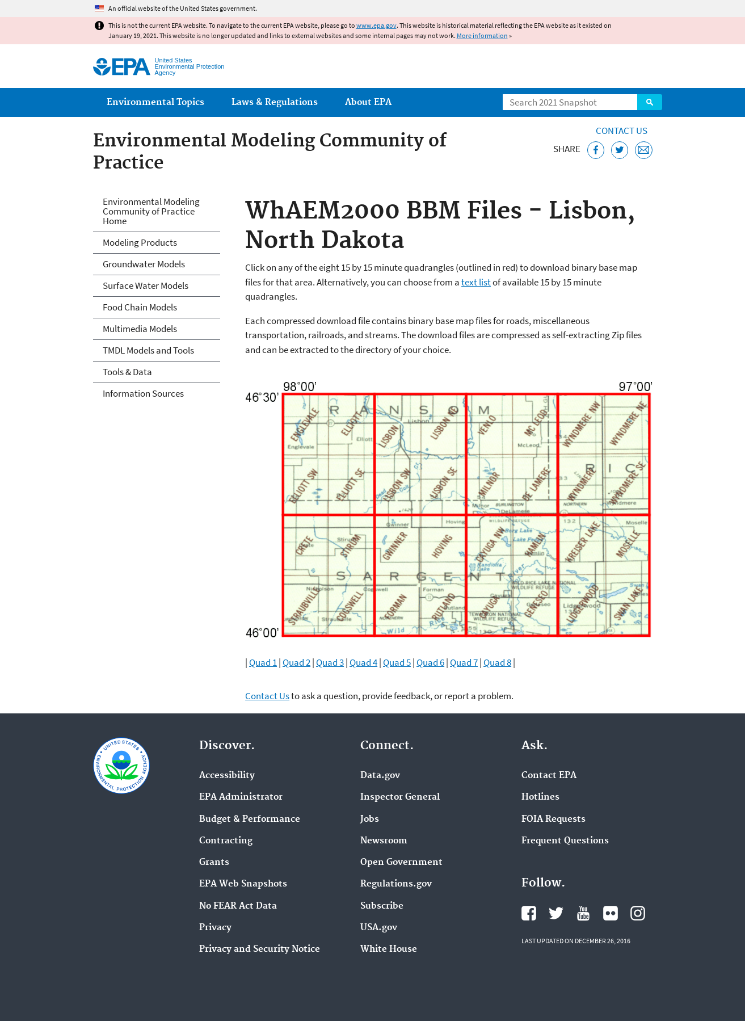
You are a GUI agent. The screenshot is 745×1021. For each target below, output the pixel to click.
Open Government (401, 863)
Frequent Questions (565, 841)
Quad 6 (430, 662)
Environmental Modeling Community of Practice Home (151, 211)
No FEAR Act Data (238, 906)
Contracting (225, 841)
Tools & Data (127, 371)
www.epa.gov (376, 25)
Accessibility (227, 776)
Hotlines (540, 797)
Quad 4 (363, 662)
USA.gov (378, 928)
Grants (214, 863)
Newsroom (383, 841)
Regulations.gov (396, 884)
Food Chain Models (140, 307)
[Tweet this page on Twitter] (620, 150)
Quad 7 (464, 662)
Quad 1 (263, 662)
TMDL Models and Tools (148, 350)
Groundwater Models (144, 264)
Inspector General (400, 797)
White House (388, 949)
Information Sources (143, 393)
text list (476, 282)
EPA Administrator (241, 797)
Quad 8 (497, 662)
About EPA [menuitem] (368, 102)
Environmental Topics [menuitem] (155, 102)
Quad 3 (330, 662)
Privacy (215, 928)
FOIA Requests (553, 819)
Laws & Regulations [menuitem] (275, 102)
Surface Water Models (145, 285)
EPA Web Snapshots (243, 884)
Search (649, 102)
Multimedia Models (140, 328)
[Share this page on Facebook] (596, 150)
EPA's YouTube (583, 913)
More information (482, 35)
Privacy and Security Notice (259, 949)
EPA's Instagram (637, 913)
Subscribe (381, 906)
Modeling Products (140, 242)
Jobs (369, 819)
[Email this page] (644, 150)
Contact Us (621, 130)
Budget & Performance (249, 819)
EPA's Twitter (556, 913)
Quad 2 (296, 662)
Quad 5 (397, 662)
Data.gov (380, 776)
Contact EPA (548, 776)
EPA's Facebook (528, 913)
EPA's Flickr (610, 913)
